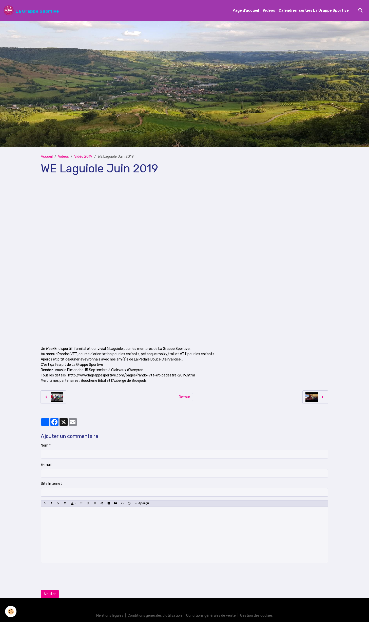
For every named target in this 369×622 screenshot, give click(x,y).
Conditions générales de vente (211, 615)
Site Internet (51, 483)
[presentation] (79, 576)
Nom (44, 445)
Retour (184, 397)
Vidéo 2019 (83, 156)
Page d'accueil (245, 10)
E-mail (46, 465)
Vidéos (269, 10)
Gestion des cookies (256, 615)
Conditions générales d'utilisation (155, 615)
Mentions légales (109, 615)
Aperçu (141, 503)
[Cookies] (10, 611)
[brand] (31, 10)
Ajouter (50, 594)
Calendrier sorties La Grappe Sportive (314, 10)
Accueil (47, 156)
